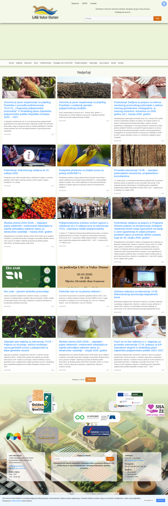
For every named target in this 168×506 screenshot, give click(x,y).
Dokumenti (28, 63)
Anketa (113, 63)
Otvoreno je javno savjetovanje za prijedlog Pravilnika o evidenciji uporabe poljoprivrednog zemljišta (82, 105)
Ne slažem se (148, 500)
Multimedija (93, 63)
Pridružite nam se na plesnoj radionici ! (80, 291)
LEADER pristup (45, 63)
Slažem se (160, 500)
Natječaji (19, 63)
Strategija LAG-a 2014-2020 (62, 63)
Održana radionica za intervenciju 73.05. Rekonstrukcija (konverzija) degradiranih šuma (136, 294)
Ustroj (36, 63)
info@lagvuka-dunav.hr (122, 12)
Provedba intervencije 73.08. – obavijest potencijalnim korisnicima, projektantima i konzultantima (136, 173)
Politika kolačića (16, 501)
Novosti (11, 63)
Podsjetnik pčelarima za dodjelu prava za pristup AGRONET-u (81, 172)
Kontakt (93, 3)
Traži (157, 18)
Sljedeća (91, 379)
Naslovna (75, 3)
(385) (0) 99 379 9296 (135, 460)
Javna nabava (104, 63)
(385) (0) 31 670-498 (19, 468)
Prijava (110, 459)
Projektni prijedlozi (81, 63)
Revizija (120, 63)
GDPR (84, 3)
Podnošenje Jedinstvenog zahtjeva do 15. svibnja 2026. (26, 172)
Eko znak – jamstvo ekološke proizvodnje (26, 291)
